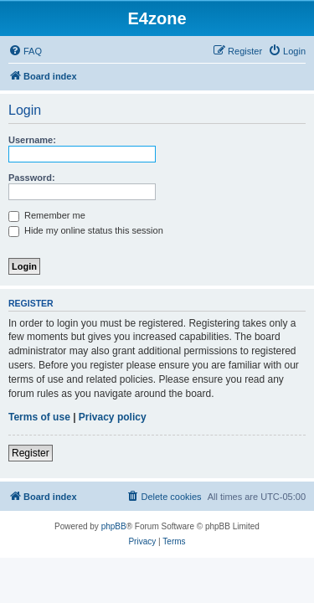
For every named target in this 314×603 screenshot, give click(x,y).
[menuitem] (25, 51)
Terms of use (39, 417)
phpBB (113, 526)
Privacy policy (113, 417)
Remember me (46, 215)
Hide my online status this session (85, 230)
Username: (32, 140)
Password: (31, 178)
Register (30, 453)
